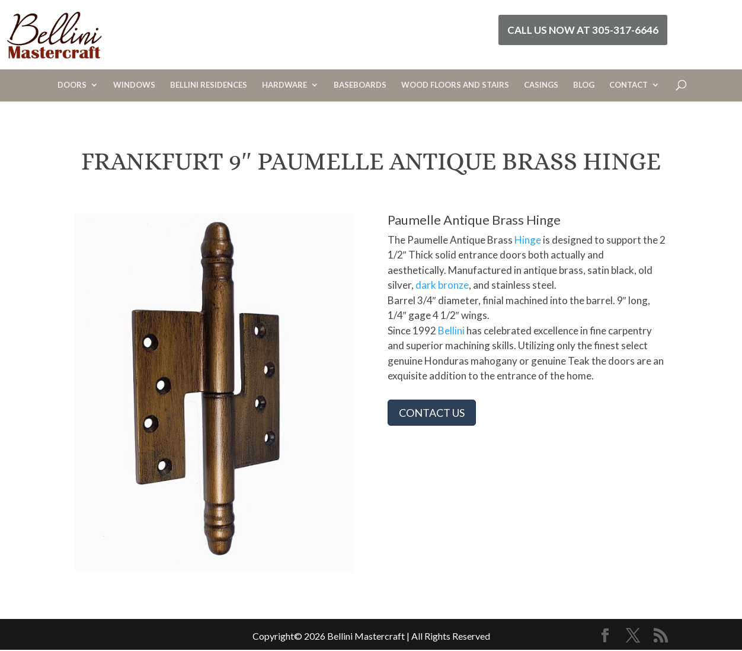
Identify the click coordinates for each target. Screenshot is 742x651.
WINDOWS (134, 85)
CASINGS (541, 85)
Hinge (527, 240)
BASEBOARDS (360, 85)
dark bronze (442, 285)
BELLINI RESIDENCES (208, 85)
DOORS (72, 85)
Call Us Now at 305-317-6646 (582, 30)
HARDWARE (284, 85)
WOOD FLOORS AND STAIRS (455, 85)
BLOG (583, 85)
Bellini (451, 330)
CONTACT (628, 85)
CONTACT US (432, 412)
